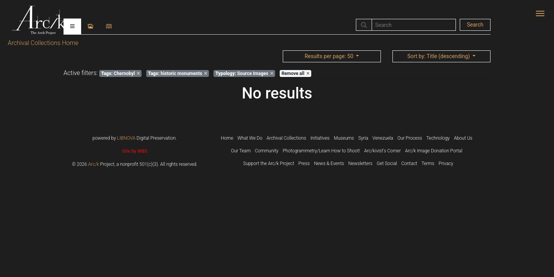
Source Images (244, 73)
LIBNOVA (126, 138)
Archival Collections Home (43, 43)
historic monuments (177, 73)
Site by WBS (134, 151)
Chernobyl (120, 73)
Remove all (295, 73)
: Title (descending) (439, 56)
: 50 (330, 56)
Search (475, 25)
